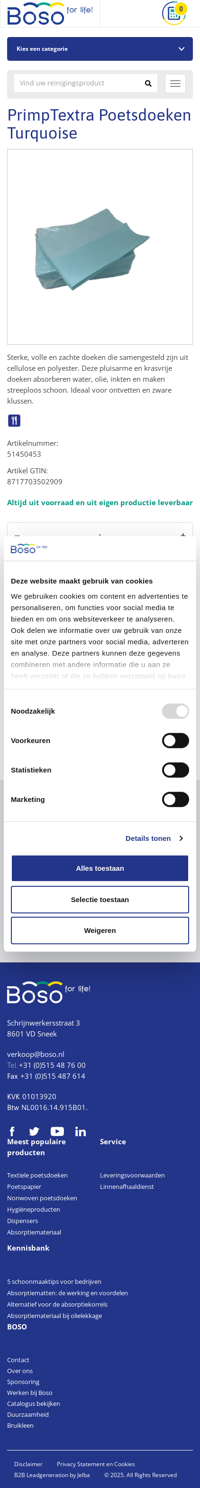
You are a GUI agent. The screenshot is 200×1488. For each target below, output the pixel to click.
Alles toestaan (100, 868)
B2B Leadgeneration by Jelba (52, 1475)
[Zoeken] (148, 83)
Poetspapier (24, 1186)
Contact (18, 1360)
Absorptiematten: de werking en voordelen (67, 1293)
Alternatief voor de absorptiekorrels (57, 1304)
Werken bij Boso (30, 1392)
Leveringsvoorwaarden (132, 1175)
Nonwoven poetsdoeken (42, 1198)
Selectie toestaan (100, 899)
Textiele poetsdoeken (37, 1175)
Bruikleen (20, 1425)
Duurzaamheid (28, 1414)
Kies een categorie (42, 49)
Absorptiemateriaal (34, 1232)
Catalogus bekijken (33, 1403)
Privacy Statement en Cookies (96, 1464)
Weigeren (100, 930)
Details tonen (148, 838)
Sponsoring (23, 1381)
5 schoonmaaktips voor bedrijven (54, 1281)
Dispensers (22, 1220)
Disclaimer (28, 1464)
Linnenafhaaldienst (127, 1186)
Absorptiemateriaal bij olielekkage (54, 1315)
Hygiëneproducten (33, 1209)
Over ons (20, 1370)
